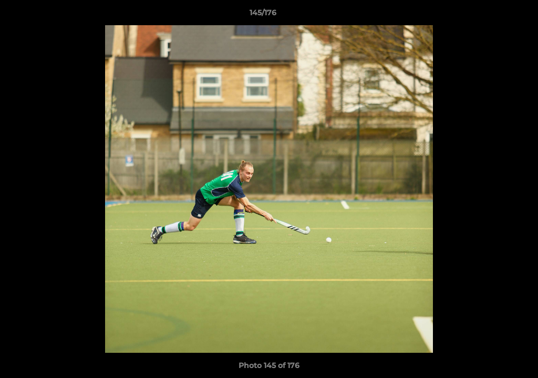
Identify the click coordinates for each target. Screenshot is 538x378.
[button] (494, 15)
